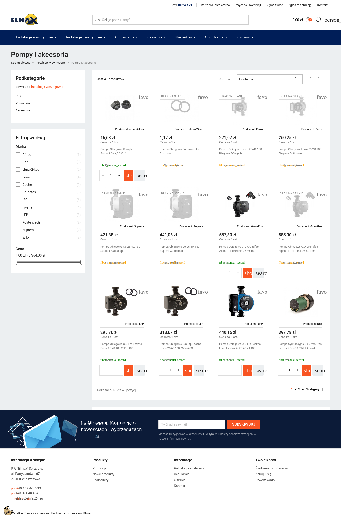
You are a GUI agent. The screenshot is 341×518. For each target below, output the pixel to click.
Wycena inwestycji (248, 5)
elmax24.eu (51, 169)
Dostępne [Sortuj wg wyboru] (269, 79)
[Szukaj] (170, 20)
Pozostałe (23, 103)
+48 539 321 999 (26, 488)
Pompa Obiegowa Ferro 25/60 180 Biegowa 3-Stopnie (300, 151)
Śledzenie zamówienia (272, 468)
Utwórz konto (265, 480)
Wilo (51, 237)
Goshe (51, 184)
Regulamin (181, 474)
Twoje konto (266, 460)
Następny (314, 389)
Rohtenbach (51, 222)
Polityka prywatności (189, 468)
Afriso (51, 154)
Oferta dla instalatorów (215, 5)
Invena (51, 207)
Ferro (51, 177)
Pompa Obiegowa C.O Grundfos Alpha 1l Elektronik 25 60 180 (298, 249)
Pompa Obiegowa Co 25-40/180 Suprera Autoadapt (120, 249)
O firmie (179, 480)
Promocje (99, 468)
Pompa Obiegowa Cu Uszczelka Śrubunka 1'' (179, 151)
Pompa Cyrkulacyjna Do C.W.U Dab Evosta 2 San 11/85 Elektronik (300, 346)
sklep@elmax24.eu (27, 499)
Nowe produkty (103, 474)
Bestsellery (100, 480)
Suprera (51, 230)
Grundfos (51, 192)
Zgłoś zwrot (275, 5)
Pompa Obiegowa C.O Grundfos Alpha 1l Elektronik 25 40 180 (239, 249)
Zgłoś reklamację (299, 5)
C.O (18, 96)
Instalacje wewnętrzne (47, 87)
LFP (51, 214)
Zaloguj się (263, 474)
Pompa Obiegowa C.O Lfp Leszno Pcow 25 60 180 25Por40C (180, 346)
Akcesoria (23, 110)
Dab (51, 162)
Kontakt (322, 5)
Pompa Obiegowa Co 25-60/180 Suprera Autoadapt (180, 249)
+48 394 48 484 (24, 493)
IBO (51, 200)
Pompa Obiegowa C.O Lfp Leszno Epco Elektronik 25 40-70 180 (240, 346)
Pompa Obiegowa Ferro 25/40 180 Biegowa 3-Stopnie (240, 151)
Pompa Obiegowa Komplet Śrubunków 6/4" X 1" (116, 151)
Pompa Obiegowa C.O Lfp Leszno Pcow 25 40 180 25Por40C (121, 346)
